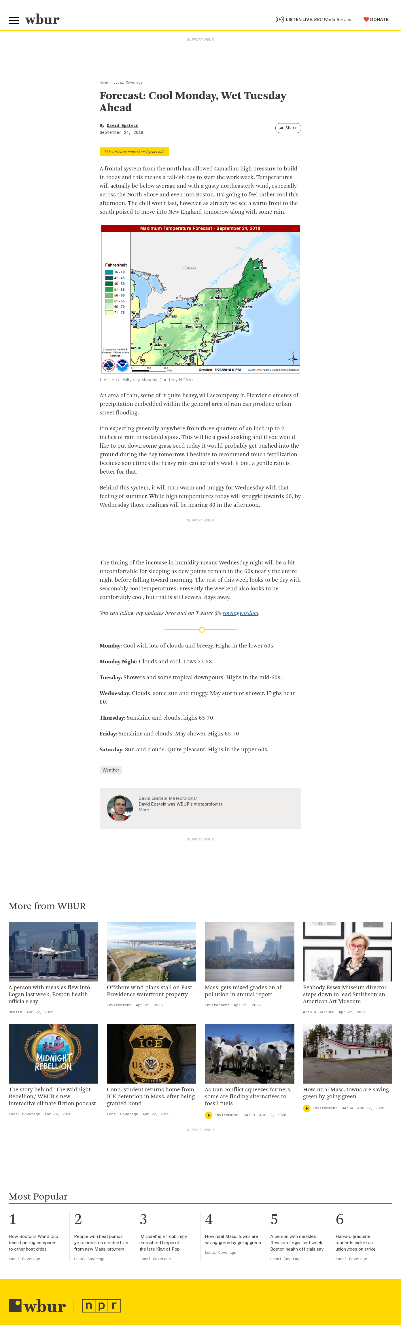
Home (104, 83)
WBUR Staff (126, 1176)
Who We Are (126, 1111)
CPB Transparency (134, 1157)
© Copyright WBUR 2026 (29, 1291)
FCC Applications (135, 1291)
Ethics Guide (127, 1185)
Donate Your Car (235, 1148)
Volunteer (227, 1120)
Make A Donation (236, 1111)
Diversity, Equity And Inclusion (147, 1129)
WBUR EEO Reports (202, 1291)
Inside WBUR (127, 1120)
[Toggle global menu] (14, 20)
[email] (102, 1254)
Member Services (236, 1129)
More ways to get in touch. (44, 1155)
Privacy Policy (109, 1299)
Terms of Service (143, 1299)
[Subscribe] (187, 1254)
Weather (111, 728)
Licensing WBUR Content (141, 1195)
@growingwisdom (236, 572)
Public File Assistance (242, 1291)
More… (145, 768)
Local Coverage (128, 83)
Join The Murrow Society (244, 1157)
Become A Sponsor (238, 1167)
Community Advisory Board (143, 1148)
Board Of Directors (134, 1139)
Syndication (105, 1291)
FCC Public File (168, 1291)
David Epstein (122, 125)
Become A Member (238, 1139)
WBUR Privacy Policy (72, 1291)
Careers (121, 1167)
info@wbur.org (28, 1122)
